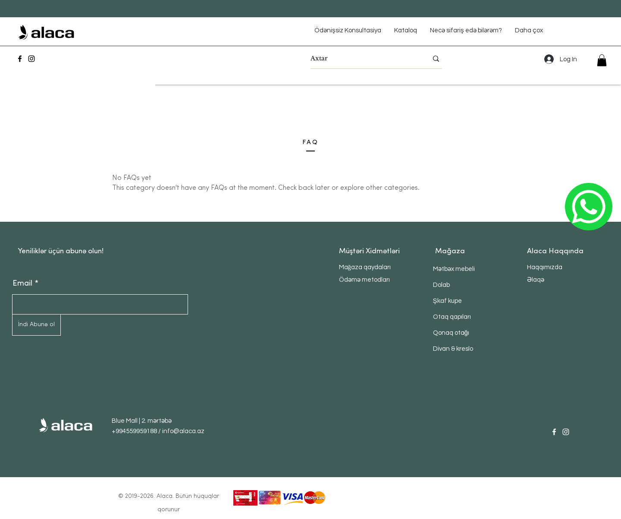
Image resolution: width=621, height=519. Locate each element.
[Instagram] (31, 58)
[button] (602, 60)
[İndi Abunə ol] (36, 325)
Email (22, 284)
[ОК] (588, 206)
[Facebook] (20, 58)
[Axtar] (362, 58)
